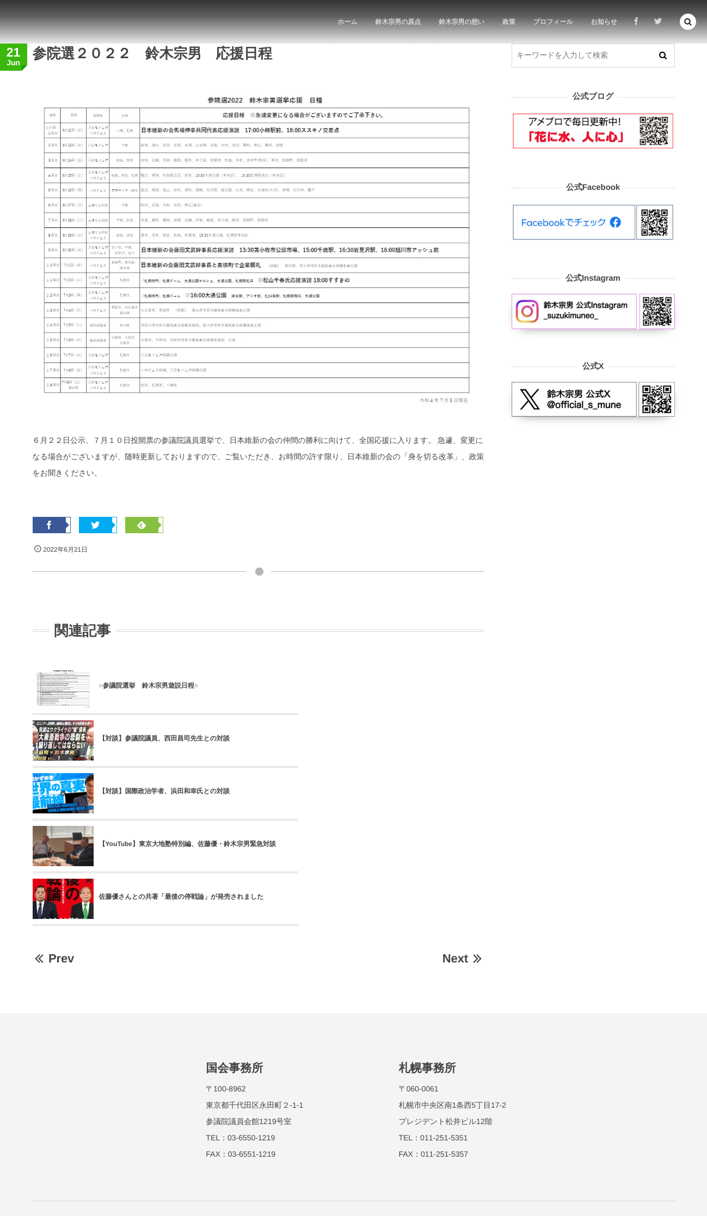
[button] (688, 22)
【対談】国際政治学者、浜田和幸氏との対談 (164, 738)
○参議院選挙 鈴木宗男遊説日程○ (149, 685)
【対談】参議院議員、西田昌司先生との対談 (390, 685)
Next (463, 853)
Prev (54, 853)
